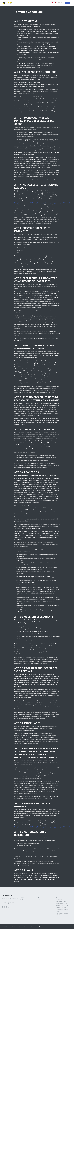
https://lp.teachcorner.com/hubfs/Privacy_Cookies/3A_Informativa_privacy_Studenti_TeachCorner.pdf (42, 203)
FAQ (39, 899)
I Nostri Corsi (60, 3)
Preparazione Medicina (62, 905)
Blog (21, 899)
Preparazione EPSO (61, 907)
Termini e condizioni (43, 898)
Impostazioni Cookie (36, 926)
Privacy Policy (27, 926)
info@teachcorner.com (26, 898)
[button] (67, 3)
